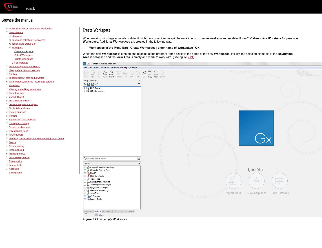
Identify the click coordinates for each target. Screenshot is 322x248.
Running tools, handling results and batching (31, 81)
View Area (17, 36)
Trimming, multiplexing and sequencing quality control (36, 138)
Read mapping (16, 146)
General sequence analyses (23, 104)
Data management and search (24, 66)
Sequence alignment (19, 127)
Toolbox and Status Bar (23, 43)
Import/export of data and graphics (26, 78)
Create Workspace (24, 51)
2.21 (190, 57)
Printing (13, 74)
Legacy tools (15, 165)
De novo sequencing (19, 157)
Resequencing (16, 150)
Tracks (12, 142)
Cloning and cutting (19, 123)
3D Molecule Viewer (19, 100)
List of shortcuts (20, 62)
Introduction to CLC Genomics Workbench (30, 28)
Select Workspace (23, 55)
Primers (13, 115)
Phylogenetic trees (18, 131)
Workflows (14, 85)
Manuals (30, 9)
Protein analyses (17, 112)
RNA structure (16, 134)
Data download (16, 93)
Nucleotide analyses (19, 108)
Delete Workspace (23, 59)
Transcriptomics (17, 153)
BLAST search (16, 96)
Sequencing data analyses (22, 119)
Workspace (17, 47)
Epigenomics (15, 161)
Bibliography (15, 172)
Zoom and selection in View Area (28, 40)
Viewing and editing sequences (25, 89)
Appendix (14, 168)
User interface (16, 32)
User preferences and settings (24, 70)
